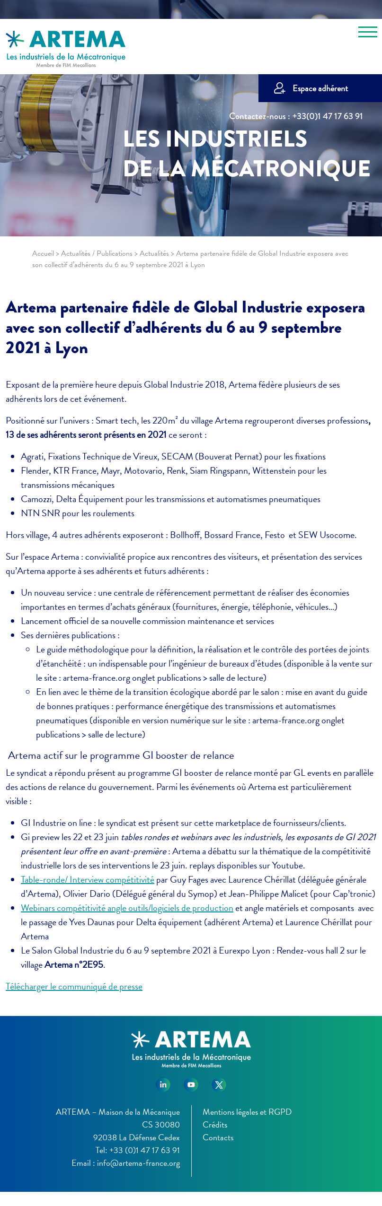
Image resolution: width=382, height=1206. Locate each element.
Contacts (218, 1137)
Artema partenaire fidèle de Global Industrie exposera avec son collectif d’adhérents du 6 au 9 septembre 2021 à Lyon (185, 327)
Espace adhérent (320, 88)
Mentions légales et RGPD (247, 1111)
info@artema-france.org (138, 1162)
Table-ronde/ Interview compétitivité (87, 879)
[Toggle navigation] (367, 33)
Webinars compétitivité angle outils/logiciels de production (127, 908)
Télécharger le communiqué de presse (74, 986)
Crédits (215, 1124)
